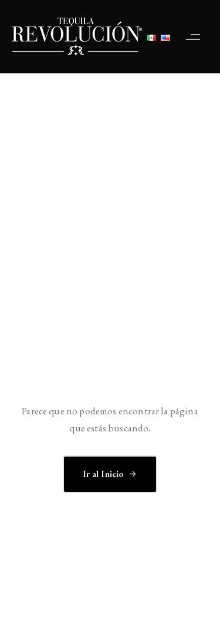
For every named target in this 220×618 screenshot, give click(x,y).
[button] (196, 36)
